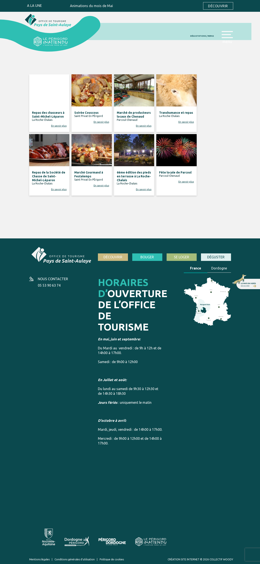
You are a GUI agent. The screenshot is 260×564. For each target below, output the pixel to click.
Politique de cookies (112, 559)
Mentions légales (39, 559)
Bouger (147, 257)
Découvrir (218, 6)
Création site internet (183, 559)
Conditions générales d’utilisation (75, 559)
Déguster (216, 257)
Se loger (181, 257)
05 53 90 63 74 (49, 285)
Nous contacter (53, 279)
